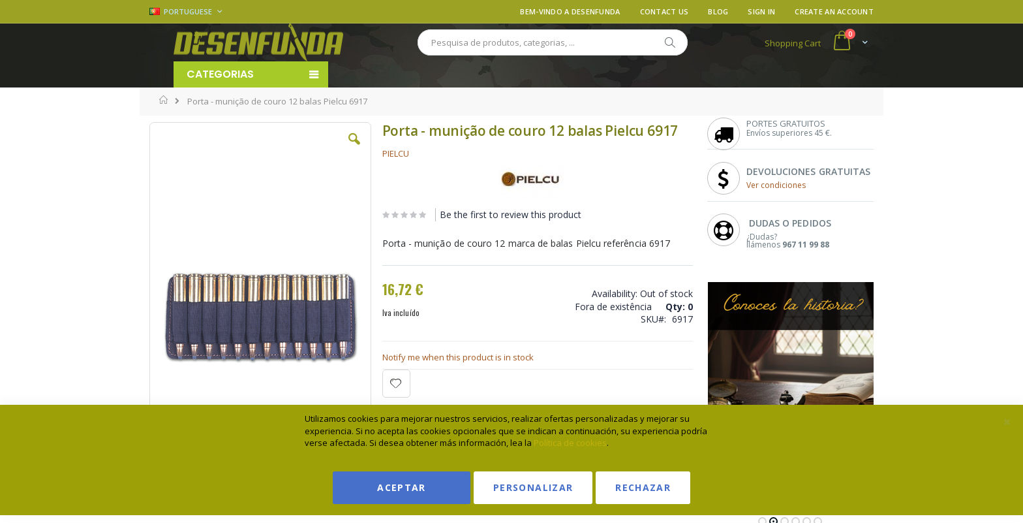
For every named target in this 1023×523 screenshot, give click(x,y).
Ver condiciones (776, 185)
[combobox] (553, 42)
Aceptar (401, 487)
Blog (718, 11)
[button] (354, 149)
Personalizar (533, 487)
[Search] (669, 42)
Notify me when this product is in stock (458, 357)
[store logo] (258, 42)
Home (164, 100)
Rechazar (643, 487)
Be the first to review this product (510, 214)
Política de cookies (570, 443)
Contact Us (664, 11)
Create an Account (834, 11)
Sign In (761, 11)
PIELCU (395, 153)
